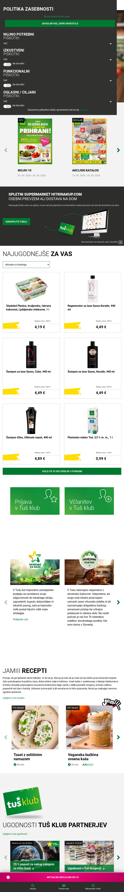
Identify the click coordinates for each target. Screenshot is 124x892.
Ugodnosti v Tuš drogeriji (84, 868)
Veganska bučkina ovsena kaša (83, 757)
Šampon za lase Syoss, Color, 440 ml (28, 371)
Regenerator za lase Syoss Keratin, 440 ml (91, 307)
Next (118, 148)
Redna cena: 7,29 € (42, 453)
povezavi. (84, 109)
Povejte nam (64, 889)
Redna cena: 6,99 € (104, 321)
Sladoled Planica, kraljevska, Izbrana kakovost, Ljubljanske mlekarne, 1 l (28, 307)
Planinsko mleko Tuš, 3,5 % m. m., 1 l (90, 437)
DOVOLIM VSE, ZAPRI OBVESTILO (60, 23)
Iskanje (33, 889)
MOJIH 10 (24, 170)
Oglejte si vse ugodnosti (15, 834)
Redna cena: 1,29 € (104, 453)
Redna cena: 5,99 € (42, 321)
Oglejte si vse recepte (13, 698)
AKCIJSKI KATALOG (85, 170)
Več (5, 43)
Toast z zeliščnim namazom (28, 757)
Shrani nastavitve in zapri (57, 16)
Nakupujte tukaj (16, 221)
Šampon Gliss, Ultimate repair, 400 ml (29, 437)
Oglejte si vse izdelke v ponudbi (62, 471)
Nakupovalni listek (93, 889)
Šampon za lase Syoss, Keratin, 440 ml (91, 371)
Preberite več (20, 619)
